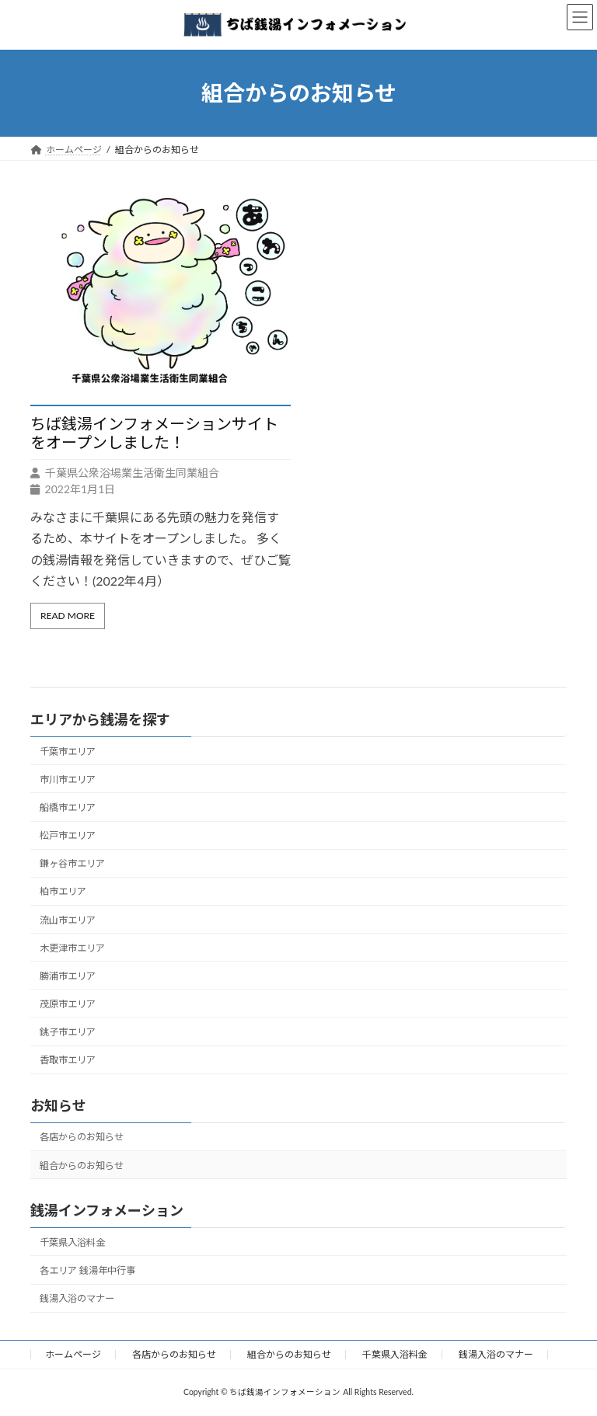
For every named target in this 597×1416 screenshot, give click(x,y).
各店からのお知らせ (82, 1137)
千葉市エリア (68, 751)
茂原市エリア (68, 1004)
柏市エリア (63, 891)
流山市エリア (68, 920)
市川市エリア (68, 779)
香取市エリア (68, 1060)
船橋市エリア (68, 807)
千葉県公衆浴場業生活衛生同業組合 (132, 473)
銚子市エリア (68, 1032)
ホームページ (73, 1354)
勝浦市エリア (68, 976)
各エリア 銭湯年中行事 (87, 1270)
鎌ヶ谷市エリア (72, 863)
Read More (67, 615)
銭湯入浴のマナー (77, 1298)
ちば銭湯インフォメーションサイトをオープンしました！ (154, 432)
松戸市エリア (68, 835)
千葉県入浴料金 (72, 1242)
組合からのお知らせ (82, 1165)
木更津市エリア (72, 948)
